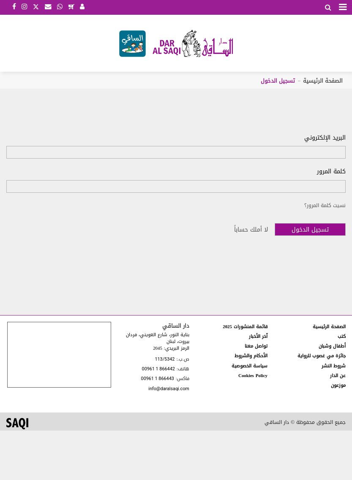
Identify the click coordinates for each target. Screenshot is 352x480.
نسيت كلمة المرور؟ (325, 205)
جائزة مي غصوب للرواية (321, 355)
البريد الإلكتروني (325, 138)
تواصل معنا (256, 346)
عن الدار (338, 375)
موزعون (338, 385)
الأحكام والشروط (251, 355)
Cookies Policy (252, 375)
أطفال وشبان (332, 346)
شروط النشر (334, 365)
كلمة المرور (331, 172)
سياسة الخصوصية (249, 365)
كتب (342, 336)
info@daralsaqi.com (168, 389)
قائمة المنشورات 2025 (245, 326)
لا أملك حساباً (251, 229)
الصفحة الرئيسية (323, 81)
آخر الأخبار (258, 336)
